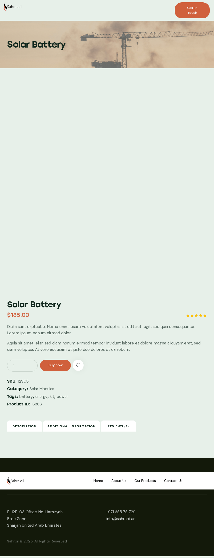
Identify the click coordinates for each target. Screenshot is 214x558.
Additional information (81, 427)
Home (94, 482)
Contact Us (177, 482)
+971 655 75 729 (120, 513)
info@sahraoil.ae (120, 520)
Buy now (58, 366)
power (65, 396)
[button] (83, 366)
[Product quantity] (22, 366)
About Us (117, 482)
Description (29, 427)
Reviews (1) (133, 427)
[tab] (29, 427)
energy (42, 396)
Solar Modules (42, 388)
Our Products (145, 482)
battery (26, 396)
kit (54, 396)
